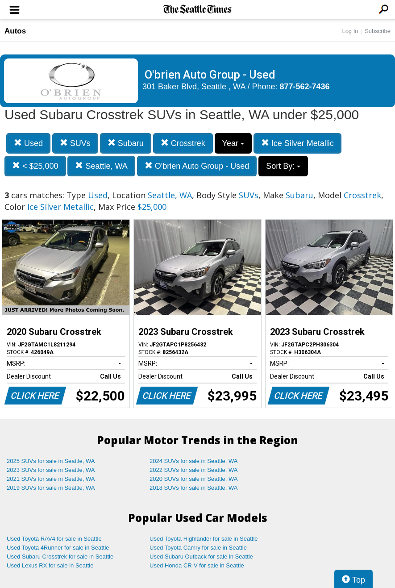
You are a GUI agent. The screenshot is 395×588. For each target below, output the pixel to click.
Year (233, 143)
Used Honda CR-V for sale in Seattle (197, 565)
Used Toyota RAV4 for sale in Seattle (54, 538)
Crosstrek (183, 143)
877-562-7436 (305, 86)
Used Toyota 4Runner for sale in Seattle (58, 547)
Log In (350, 31)
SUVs (75, 143)
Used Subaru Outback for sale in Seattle (201, 556)
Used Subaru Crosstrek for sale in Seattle (60, 556)
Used (28, 143)
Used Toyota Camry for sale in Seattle (198, 547)
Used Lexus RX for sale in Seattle (50, 565)
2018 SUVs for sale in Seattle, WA (194, 487)
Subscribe (378, 31)
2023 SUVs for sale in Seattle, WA (51, 470)
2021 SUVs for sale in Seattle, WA (51, 478)
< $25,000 (35, 166)
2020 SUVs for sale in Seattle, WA (194, 478)
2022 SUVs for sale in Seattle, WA (194, 470)
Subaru (126, 143)
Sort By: (283, 166)
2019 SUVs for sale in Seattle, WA (51, 487)
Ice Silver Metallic (297, 143)
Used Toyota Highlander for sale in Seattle (204, 538)
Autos (15, 31)
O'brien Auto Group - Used (197, 166)
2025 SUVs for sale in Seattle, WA (51, 461)
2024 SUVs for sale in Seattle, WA (194, 461)
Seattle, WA (101, 166)
